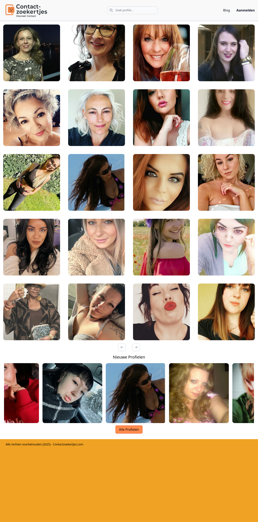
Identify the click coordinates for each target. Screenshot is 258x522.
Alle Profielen (129, 429)
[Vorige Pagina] (122, 347)
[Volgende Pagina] (136, 347)
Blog (226, 10)
